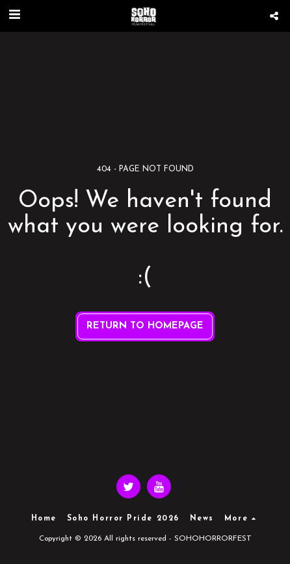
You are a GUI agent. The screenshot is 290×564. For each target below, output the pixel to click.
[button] (14, 16)
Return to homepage (145, 326)
